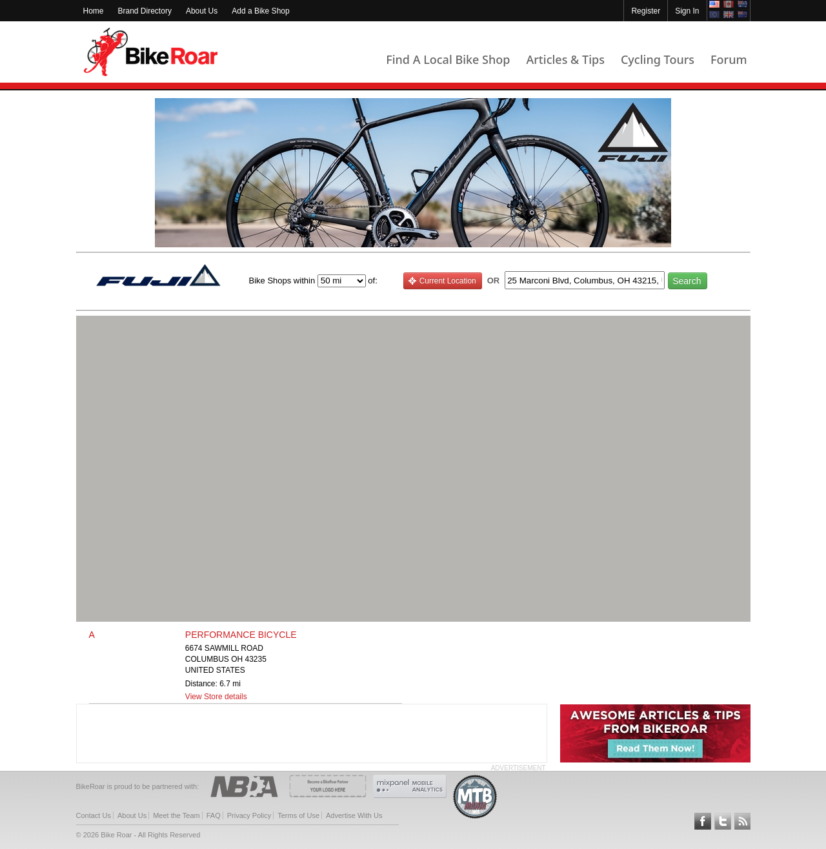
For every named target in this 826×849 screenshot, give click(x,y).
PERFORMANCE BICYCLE (241, 634)
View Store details (216, 696)
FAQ (213, 815)
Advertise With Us (354, 815)
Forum (728, 59)
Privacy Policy (249, 815)
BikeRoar (150, 52)
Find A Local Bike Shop (448, 59)
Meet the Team (176, 815)
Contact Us (93, 815)
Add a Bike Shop (260, 10)
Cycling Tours (657, 59)
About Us (201, 10)
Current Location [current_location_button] (442, 280)
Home (93, 10)
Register (645, 10)
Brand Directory (145, 10)
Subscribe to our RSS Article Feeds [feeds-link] (742, 821)
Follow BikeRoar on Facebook (702, 821)
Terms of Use (298, 815)
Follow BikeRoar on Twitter (722, 821)
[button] (413, 461)
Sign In (687, 10)
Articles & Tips (565, 59)
